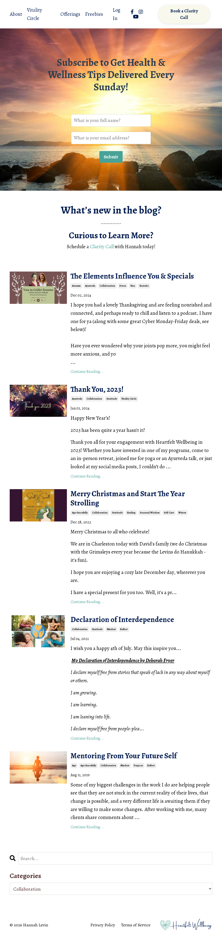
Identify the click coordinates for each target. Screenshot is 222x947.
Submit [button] (111, 158)
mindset (111, 637)
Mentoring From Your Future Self (131, 764)
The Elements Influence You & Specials (141, 278)
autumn (76, 288)
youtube (144, 288)
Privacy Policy (102, 935)
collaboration (107, 288)
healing (131, 519)
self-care (169, 519)
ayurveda (90, 288)
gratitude (111, 402)
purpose (138, 774)
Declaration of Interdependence (129, 627)
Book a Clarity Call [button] (184, 14)
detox (122, 288)
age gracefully (80, 519)
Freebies (94, 14)
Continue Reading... (87, 374)
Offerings (70, 14)
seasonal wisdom (149, 519)
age (74, 774)
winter (182, 519)
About (16, 14)
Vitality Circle (34, 14)
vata (132, 288)
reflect (124, 637)
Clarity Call (101, 247)
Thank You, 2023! (101, 392)
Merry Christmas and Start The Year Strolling (135, 503)
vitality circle (128, 402)
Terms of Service (136, 935)
